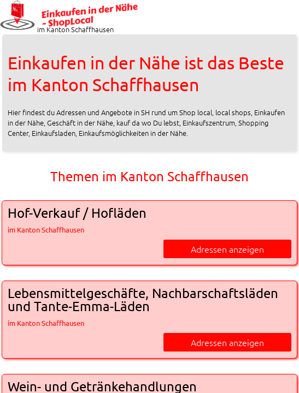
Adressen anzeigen (227, 249)
